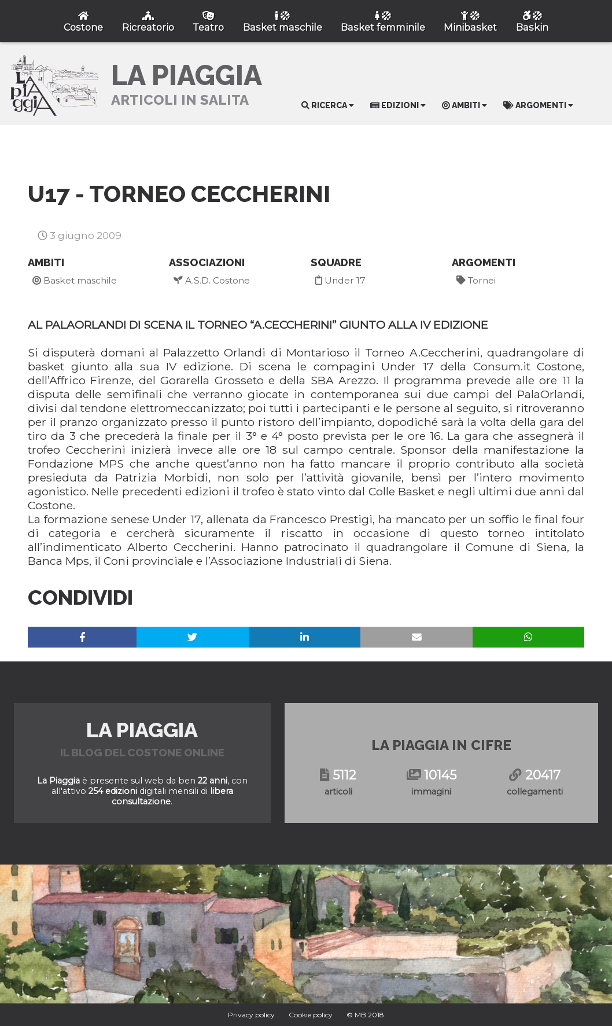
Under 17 (340, 280)
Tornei (476, 280)
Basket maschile (74, 280)
